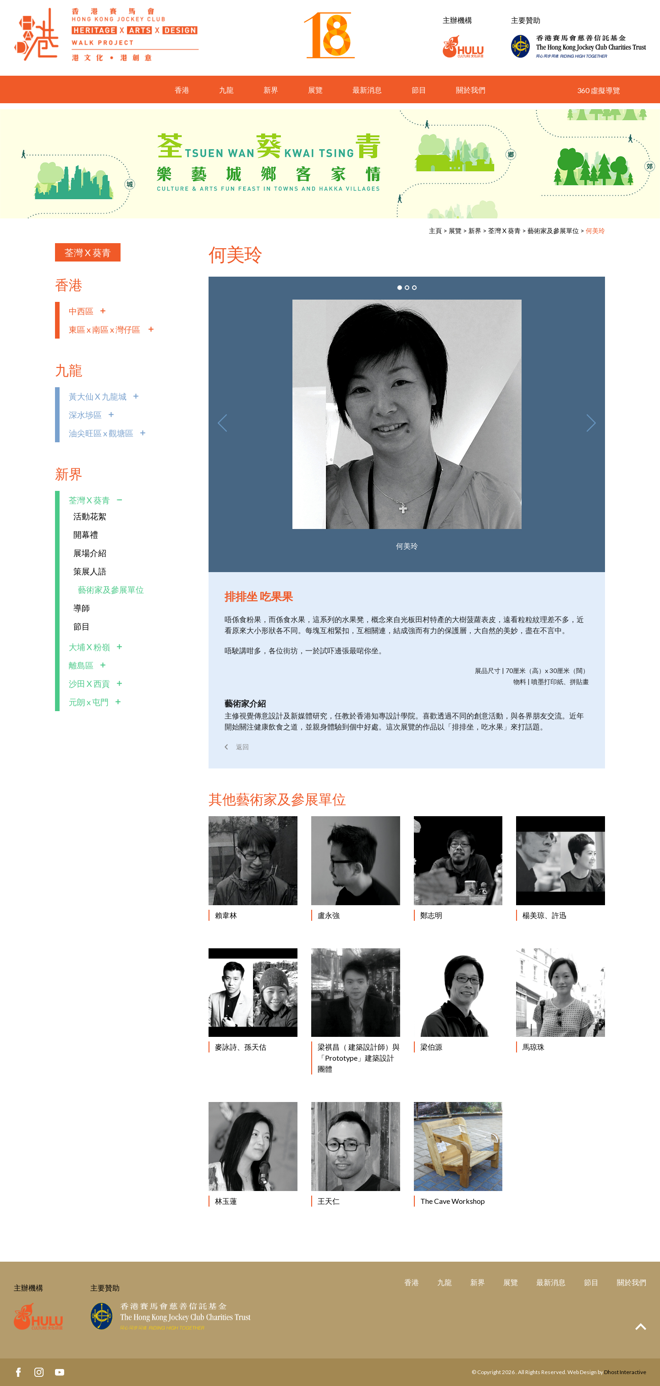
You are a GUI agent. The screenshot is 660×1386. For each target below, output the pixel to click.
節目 (419, 95)
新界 (271, 95)
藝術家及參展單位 (553, 230)
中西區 (81, 311)
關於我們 (470, 95)
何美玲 (595, 230)
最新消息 (367, 95)
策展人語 (89, 571)
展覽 (315, 95)
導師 (81, 608)
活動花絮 (89, 516)
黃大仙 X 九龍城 (97, 396)
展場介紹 (89, 553)
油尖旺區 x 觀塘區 (101, 433)
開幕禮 (85, 534)
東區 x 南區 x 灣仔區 (105, 329)
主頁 (435, 230)
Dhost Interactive (625, 1372)
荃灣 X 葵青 (504, 230)
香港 (182, 95)
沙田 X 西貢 (89, 684)
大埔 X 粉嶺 (89, 647)
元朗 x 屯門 (89, 702)
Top (640, 1326)
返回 (242, 747)
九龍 (226, 95)
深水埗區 (85, 415)
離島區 (81, 665)
